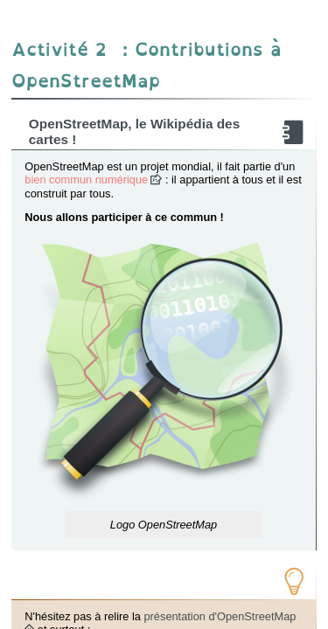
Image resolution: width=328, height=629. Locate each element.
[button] (163, 374)
